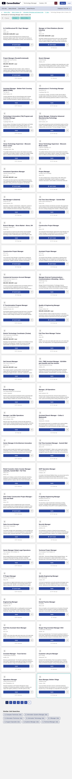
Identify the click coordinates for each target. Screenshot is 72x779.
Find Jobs (4, 8)
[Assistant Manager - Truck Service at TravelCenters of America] (18, 660)
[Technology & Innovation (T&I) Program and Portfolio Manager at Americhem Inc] (18, 123)
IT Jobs (47, 12)
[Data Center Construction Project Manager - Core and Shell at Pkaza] (18, 504)
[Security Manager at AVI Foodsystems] (54, 530)
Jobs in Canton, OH (16, 12)
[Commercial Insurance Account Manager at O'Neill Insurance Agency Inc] (18, 284)
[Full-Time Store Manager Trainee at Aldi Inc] (54, 341)
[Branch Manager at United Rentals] (54, 66)
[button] (55, 3)
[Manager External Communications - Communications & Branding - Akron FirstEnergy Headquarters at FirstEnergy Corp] (54, 284)
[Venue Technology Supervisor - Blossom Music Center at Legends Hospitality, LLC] (54, 151)
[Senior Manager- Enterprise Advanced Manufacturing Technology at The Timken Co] (54, 123)
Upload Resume (31, 8)
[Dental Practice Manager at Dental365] (54, 608)
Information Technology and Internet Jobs (33, 12)
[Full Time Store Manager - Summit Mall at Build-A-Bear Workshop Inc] (54, 206)
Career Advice (21, 8)
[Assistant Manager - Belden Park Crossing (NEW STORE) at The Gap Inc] (18, 95)
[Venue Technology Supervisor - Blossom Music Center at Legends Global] (18, 151)
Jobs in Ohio (7, 12)
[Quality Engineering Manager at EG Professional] (54, 582)
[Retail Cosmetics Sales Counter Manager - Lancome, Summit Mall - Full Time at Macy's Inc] (18, 476)
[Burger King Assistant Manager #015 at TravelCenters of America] (54, 634)
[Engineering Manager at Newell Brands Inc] (18, 608)
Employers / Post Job (64, 8)
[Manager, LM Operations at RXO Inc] (54, 396)
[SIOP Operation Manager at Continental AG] (54, 476)
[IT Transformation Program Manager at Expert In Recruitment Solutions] (18, 312)
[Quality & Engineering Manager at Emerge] (54, 312)
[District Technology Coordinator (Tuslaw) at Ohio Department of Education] (18, 341)
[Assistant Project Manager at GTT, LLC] (54, 257)
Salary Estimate (12, 8)
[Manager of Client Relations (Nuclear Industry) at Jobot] (54, 36)
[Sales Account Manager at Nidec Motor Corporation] (18, 530)
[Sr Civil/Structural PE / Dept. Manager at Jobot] (18, 36)
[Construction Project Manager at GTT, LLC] (18, 257)
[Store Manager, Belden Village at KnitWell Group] (54, 686)
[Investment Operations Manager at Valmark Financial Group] (18, 179)
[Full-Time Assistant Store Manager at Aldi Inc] (18, 634)
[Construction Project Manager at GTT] (54, 232)
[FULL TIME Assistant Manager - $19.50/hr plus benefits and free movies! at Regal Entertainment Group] (54, 369)
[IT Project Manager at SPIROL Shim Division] (18, 582)
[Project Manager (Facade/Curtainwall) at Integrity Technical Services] (18, 66)
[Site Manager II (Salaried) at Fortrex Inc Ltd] (18, 206)
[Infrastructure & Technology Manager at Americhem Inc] (54, 95)
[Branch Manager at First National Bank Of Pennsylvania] (18, 396)
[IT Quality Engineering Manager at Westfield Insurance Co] (54, 504)
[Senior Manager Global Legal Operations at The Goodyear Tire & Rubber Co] (18, 556)
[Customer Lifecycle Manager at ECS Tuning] (54, 660)
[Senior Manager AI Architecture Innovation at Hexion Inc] (18, 449)
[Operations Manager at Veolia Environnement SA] (18, 686)
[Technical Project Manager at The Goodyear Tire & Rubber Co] (54, 556)
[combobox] (30, 3)
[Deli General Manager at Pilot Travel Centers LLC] (18, 369)
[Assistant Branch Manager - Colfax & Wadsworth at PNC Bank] (54, 422)
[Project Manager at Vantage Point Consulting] (54, 179)
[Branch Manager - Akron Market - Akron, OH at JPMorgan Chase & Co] (18, 232)
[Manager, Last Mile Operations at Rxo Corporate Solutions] (18, 422)
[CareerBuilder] (11, 3)
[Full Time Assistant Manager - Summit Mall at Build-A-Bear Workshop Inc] (54, 449)
